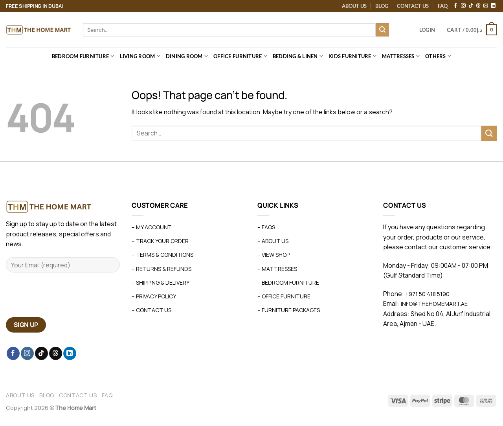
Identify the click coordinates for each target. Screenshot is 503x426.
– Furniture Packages (288, 310)
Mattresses (401, 56)
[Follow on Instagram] (463, 6)
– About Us (272, 241)
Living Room (140, 56)
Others (438, 56)
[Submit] (382, 30)
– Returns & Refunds (161, 268)
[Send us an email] (485, 6)
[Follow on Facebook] (455, 6)
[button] (427, 30)
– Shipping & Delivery (160, 282)
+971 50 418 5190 (427, 294)
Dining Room (187, 56)
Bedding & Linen (298, 56)
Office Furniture (240, 56)
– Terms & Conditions (162, 254)
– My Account (152, 227)
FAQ (443, 6)
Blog (381, 6)
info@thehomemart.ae (434, 303)
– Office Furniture (283, 296)
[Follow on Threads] (478, 6)
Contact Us (413, 6)
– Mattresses (277, 268)
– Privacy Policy (154, 296)
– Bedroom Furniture (288, 282)
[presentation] (65, 298)
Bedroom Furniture (83, 56)
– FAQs (266, 227)
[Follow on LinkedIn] (493, 6)
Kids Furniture (352, 56)
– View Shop (273, 254)
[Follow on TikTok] (470, 6)
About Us (354, 6)
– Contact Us (151, 310)
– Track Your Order (160, 241)
